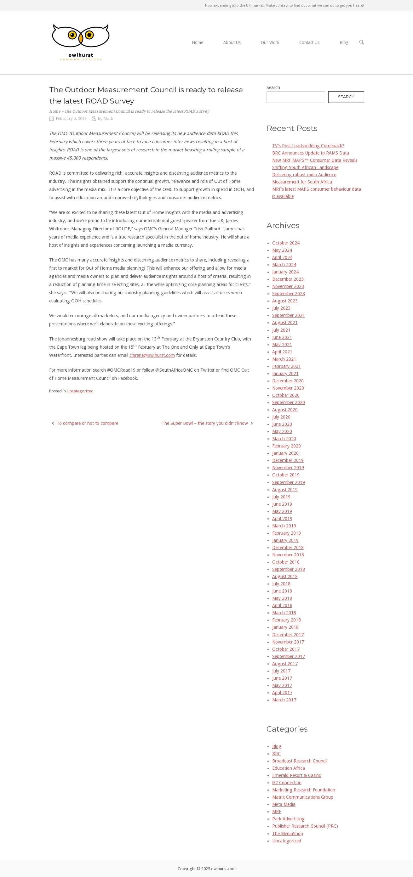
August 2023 (285, 300)
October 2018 (286, 562)
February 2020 (286, 445)
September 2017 (288, 656)
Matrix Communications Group (302, 797)
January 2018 (285, 627)
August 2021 (285, 322)
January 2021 (285, 373)
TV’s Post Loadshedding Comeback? (308, 145)
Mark (108, 118)
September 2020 (288, 402)
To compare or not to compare (87, 423)
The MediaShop (287, 833)
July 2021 (281, 330)
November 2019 (288, 467)
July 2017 (281, 670)
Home (197, 42)
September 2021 (288, 315)
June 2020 (282, 424)
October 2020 (286, 395)
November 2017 (288, 641)
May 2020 (282, 431)
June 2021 (282, 337)
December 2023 (288, 279)
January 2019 (285, 540)
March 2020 (284, 438)
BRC (276, 753)
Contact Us (309, 42)
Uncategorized (80, 391)
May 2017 (282, 685)
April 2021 (282, 351)
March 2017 (284, 699)
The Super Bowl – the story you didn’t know (205, 423)
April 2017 (282, 692)
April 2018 (282, 605)
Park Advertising (288, 818)
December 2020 (288, 380)
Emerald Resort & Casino (296, 775)
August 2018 (285, 576)
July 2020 (281, 416)
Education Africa (288, 768)
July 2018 (281, 583)
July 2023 (281, 308)
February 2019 (286, 533)
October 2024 (286, 242)
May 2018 (282, 598)
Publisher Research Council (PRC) (305, 826)
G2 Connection (286, 782)
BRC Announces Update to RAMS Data (310, 152)
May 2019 (282, 511)
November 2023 (288, 286)
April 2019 (282, 518)
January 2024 (285, 271)
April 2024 (282, 257)
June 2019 (282, 504)
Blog (344, 42)
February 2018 (286, 619)
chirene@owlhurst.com (152, 355)
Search (273, 87)
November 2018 (288, 554)
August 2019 (285, 489)
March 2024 (284, 264)
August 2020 (285, 409)
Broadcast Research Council (299, 760)
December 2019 (288, 460)
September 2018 (288, 569)
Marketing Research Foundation (303, 789)
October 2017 (286, 649)
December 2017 (288, 634)
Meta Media (283, 804)
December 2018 (288, 547)
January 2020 (285, 453)
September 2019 (288, 482)
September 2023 (288, 293)
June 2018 (282, 590)
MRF (276, 811)
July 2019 (281, 496)
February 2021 (286, 366)
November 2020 (288, 388)
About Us (232, 42)
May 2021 (282, 344)
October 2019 (286, 474)
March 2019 (284, 525)
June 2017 (282, 678)
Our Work (270, 42)
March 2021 (284, 359)
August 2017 (285, 663)
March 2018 (284, 612)
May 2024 (282, 250)
